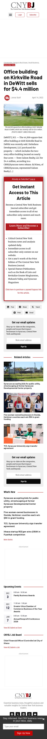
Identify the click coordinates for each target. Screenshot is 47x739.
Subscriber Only (9, 65)
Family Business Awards (24, 595)
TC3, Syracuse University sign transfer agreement (20, 447)
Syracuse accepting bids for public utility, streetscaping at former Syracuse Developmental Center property (21, 502)
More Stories (8, 540)
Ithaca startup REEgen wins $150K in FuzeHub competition (22, 533)
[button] (10, 14)
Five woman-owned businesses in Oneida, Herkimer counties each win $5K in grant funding (22, 515)
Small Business (33, 63)
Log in (32, 179)
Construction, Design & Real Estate (16, 63)
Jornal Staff (16, 97)
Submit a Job (15, 647)
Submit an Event (16, 628)
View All (6, 628)
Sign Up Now (23, 733)
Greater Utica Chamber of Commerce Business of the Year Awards (28, 609)
